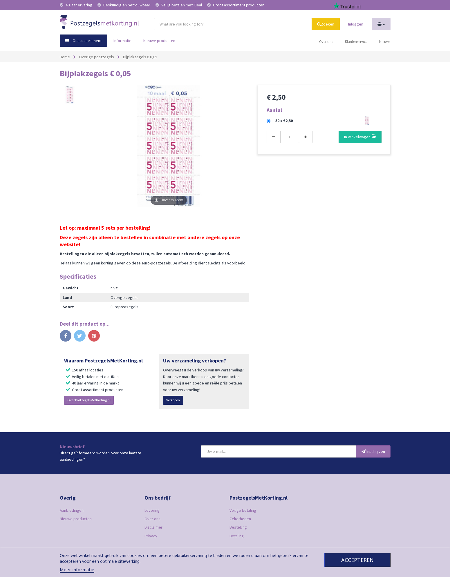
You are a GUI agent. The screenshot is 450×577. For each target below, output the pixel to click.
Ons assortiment (83, 40)
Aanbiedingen (72, 510)
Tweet (80, 337)
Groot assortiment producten (235, 5)
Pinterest (94, 337)
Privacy (150, 535)
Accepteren (357, 559)
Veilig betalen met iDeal (179, 5)
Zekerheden (240, 518)
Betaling (236, 535)
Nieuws (384, 41)
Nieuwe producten (159, 40)
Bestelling (238, 527)
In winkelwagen (360, 136)
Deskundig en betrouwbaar (124, 5)
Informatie (122, 40)
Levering (152, 510)
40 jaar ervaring (76, 5)
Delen (65, 337)
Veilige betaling (242, 510)
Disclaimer (153, 527)
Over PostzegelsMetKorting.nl (89, 400)
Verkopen (173, 400)
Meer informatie (77, 569)
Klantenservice (356, 41)
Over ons (326, 41)
